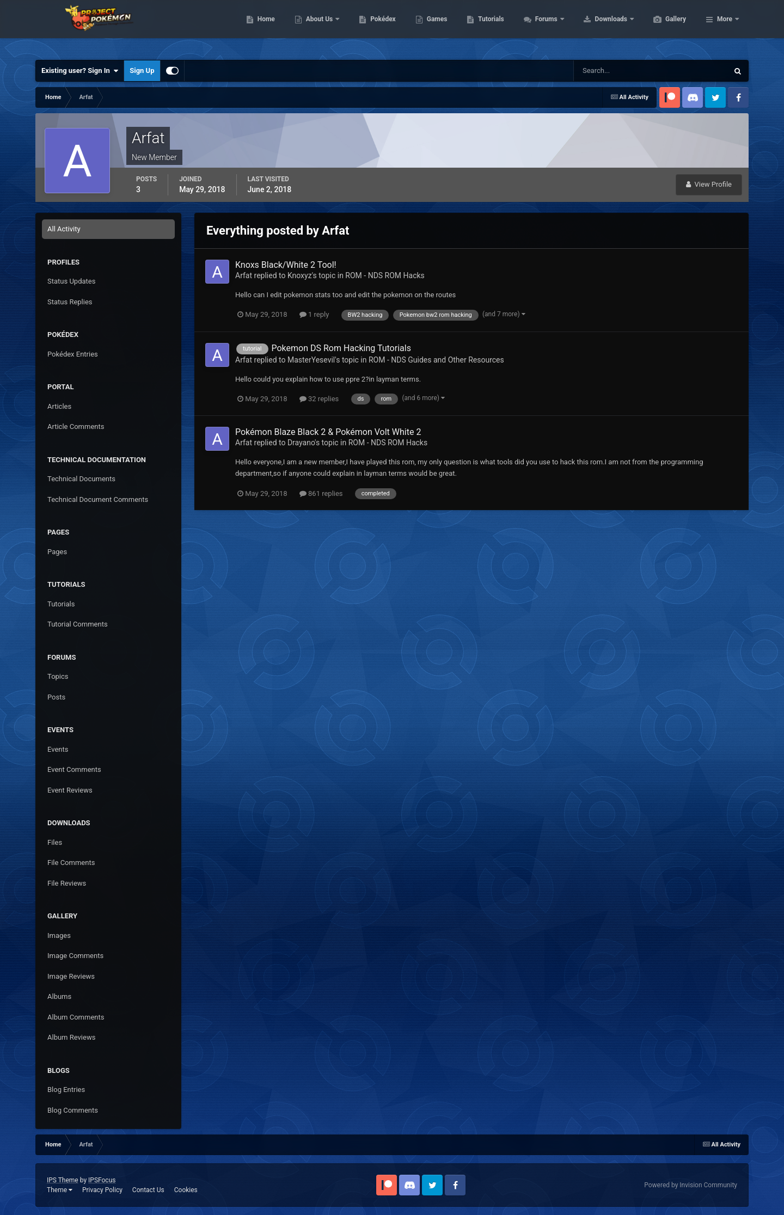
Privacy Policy (102, 1190)
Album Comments (75, 1017)
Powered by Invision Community (690, 1185)
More (724, 27)
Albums (59, 996)
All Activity (64, 229)
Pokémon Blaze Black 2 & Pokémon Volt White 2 (328, 432)
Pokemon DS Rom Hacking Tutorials (341, 348)
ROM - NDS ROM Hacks (384, 275)
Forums (598, 27)
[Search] (617, 70)
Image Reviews (71, 976)
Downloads (663, 27)
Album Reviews (71, 1037)
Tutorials (542, 27)
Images (59, 935)
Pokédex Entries (72, 354)
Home (317, 27)
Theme (59, 1190)
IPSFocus (101, 1180)
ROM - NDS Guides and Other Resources (436, 359)
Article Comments (75, 426)
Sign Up (142, 70)
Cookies (186, 1190)
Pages (57, 552)
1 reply (314, 314)
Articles (59, 406)
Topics (58, 676)
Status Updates (71, 281)
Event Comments (74, 769)
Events (57, 749)
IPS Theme (62, 1180)
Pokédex (434, 27)
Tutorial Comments (77, 624)
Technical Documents (81, 479)
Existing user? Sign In (79, 70)
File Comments (71, 862)
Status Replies (70, 302)
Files (54, 842)
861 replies (321, 493)
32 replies (319, 399)
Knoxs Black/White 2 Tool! (285, 265)
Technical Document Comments (97, 499)
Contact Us (148, 1190)
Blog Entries (66, 1089)
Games (488, 27)
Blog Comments (72, 1110)
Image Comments (75, 956)
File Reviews (66, 883)
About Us (372, 27)
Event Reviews (70, 790)
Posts (56, 697)
